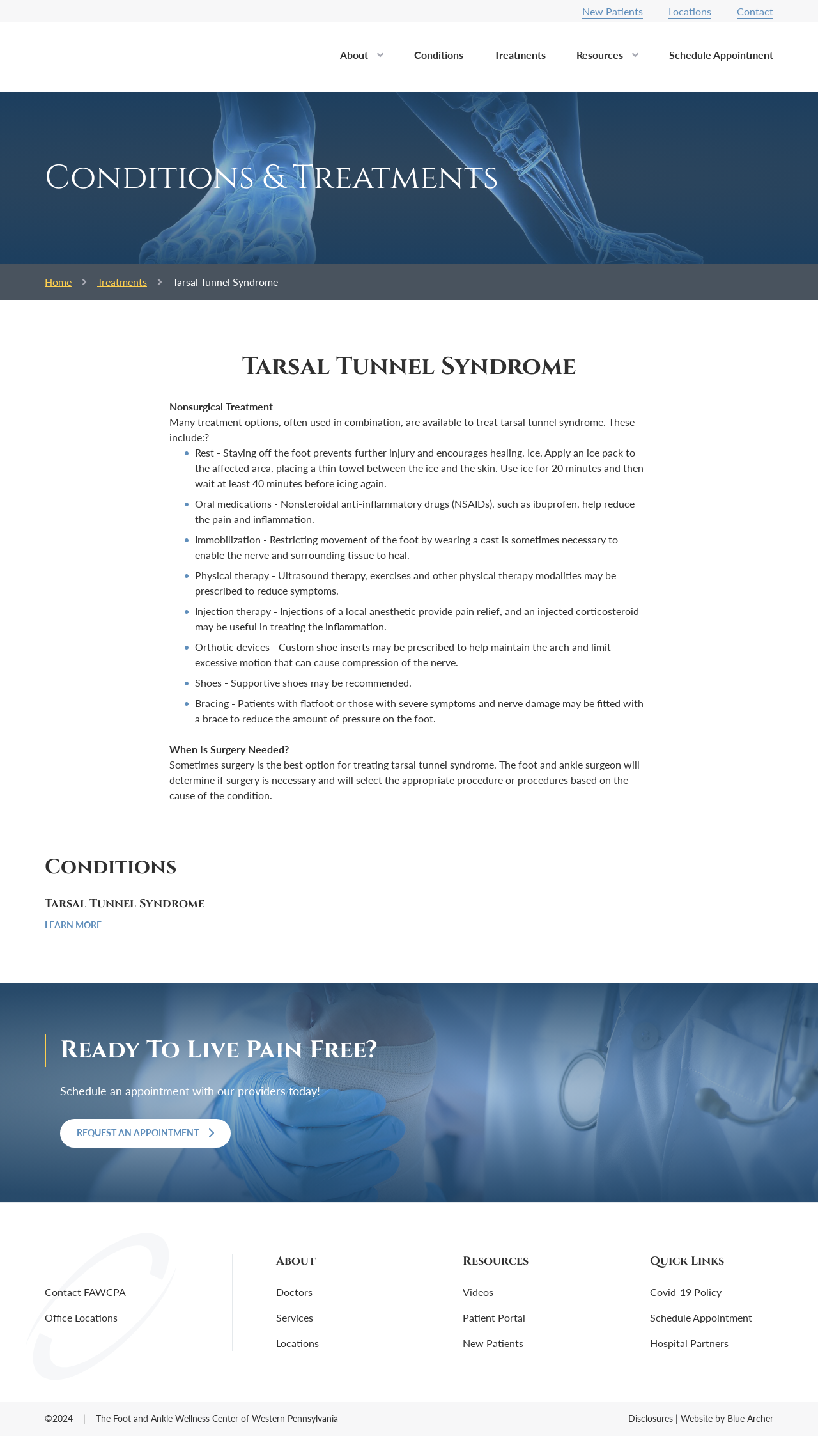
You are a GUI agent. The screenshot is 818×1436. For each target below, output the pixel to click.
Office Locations (81, 1317)
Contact (755, 11)
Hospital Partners (689, 1343)
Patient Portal (494, 1317)
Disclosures (650, 1418)
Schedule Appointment (721, 55)
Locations (689, 11)
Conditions (438, 55)
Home (58, 282)
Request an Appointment (145, 1132)
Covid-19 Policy (686, 1292)
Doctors (294, 1292)
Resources (599, 55)
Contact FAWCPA (85, 1292)
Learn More (73, 924)
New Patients (612, 11)
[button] (380, 59)
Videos (478, 1292)
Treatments (520, 55)
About (354, 55)
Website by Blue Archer (727, 1418)
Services (294, 1317)
